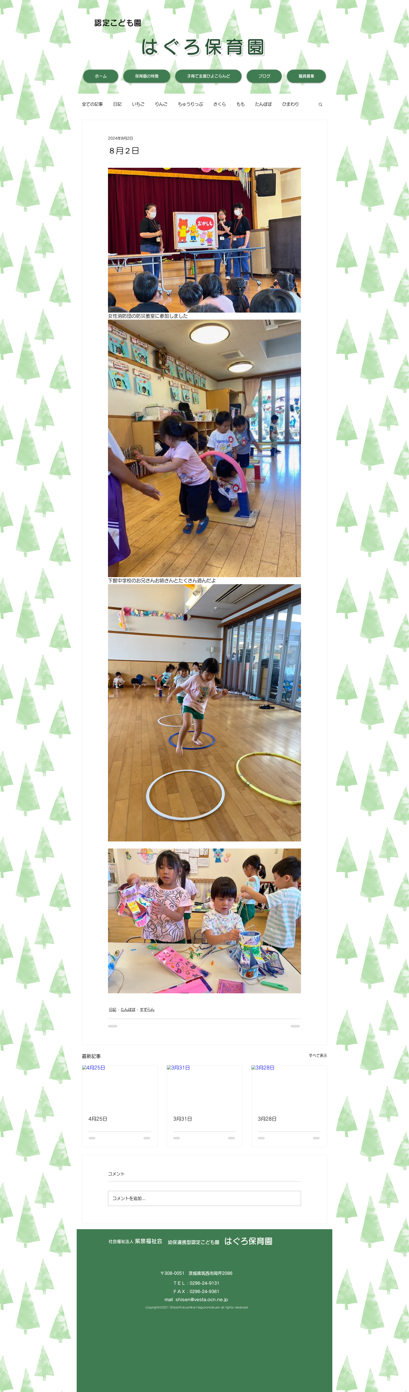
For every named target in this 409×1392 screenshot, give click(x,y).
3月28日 (267, 1118)
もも (240, 104)
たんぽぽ (263, 104)
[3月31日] (204, 1086)
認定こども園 (118, 23)
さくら (219, 104)
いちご (138, 104)
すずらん (147, 1009)
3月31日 (182, 1118)
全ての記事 (92, 104)
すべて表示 (318, 1055)
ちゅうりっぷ (190, 104)
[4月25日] (120, 1086)
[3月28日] (289, 1086)
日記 (117, 104)
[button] (320, 104)
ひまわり (290, 104)
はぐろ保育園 (204, 47)
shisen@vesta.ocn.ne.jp (202, 1300)
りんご (161, 104)
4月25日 (97, 1118)
